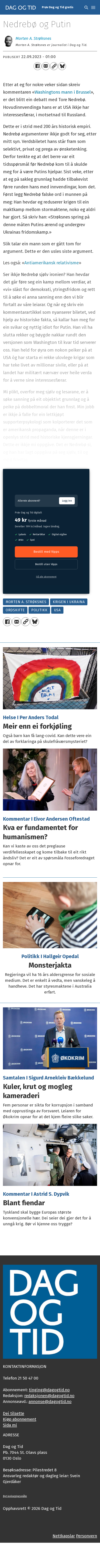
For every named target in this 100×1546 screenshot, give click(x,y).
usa (57, 610)
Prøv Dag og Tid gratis (57, 7)
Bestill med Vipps (46, 552)
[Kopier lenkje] (54, 66)
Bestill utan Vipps (46, 564)
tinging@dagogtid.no (49, 1389)
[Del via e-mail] (46, 66)
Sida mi (10, 1425)
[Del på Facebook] (37, 66)
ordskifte (15, 610)
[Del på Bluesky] (62, 66)
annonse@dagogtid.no (50, 1401)
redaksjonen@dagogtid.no (49, 1395)
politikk (39, 610)
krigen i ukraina (69, 602)
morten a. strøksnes (26, 602)
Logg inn (67, 500)
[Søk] (86, 7)
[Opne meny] (93, 7)
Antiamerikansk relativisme (51, 262)
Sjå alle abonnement (46, 577)
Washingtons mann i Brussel (63, 92)
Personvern (86, 1535)
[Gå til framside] (20, 7)
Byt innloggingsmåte (15, 1496)
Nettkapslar (64, 1535)
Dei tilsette (13, 1413)
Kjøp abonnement (19, 1419)
